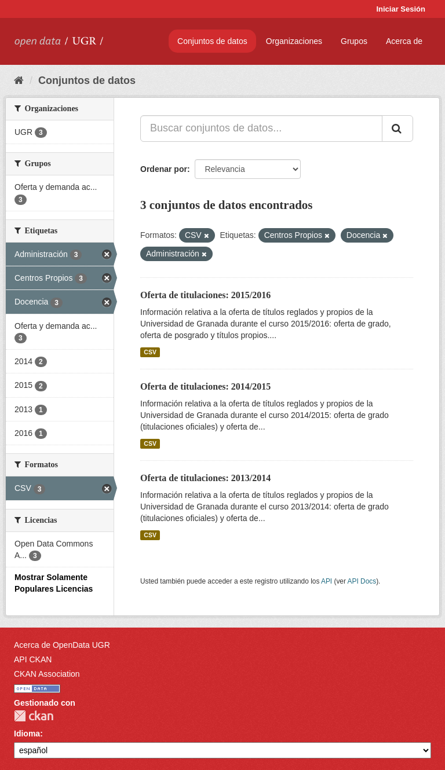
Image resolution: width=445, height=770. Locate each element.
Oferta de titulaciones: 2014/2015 (205, 386)
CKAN (33, 716)
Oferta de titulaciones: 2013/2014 (205, 478)
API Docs (362, 581)
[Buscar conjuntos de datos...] (261, 128)
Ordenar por (163, 169)
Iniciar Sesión (400, 9)
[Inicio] (19, 80)
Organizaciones (294, 41)
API (326, 581)
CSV (150, 352)
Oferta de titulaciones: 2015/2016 (205, 295)
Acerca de (404, 41)
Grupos (354, 41)
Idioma (27, 733)
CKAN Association (47, 674)
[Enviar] (397, 128)
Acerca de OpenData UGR (62, 645)
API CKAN (33, 659)
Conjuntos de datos (212, 41)
